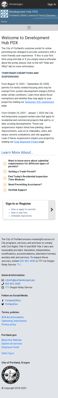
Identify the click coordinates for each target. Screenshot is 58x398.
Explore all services (11, 343)
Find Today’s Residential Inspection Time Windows (28, 178)
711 (19, 264)
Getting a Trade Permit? (22, 171)
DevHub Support (17, 190)
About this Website (11, 340)
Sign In (52, 4)
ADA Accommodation (12, 317)
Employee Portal (10, 347)
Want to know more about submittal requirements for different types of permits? (28, 163)
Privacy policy (8, 324)
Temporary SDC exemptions (39, 102)
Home (4, 21)
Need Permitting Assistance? (25, 184)
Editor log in (7, 353)
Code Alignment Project (26, 141)
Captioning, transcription (14, 320)
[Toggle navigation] (29, 28)
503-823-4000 (27, 261)
